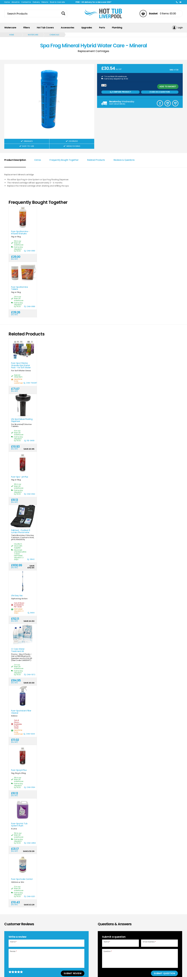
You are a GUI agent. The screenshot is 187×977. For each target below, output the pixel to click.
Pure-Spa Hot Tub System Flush (19, 825)
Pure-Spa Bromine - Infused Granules (20, 232)
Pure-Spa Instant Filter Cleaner (21, 712)
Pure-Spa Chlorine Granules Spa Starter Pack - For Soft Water (21, 365)
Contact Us (26, 2)
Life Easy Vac (17, 596)
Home (7, 2)
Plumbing (117, 27)
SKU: (172, 69)
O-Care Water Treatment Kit (17, 650)
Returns (45, 2)
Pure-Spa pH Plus (19, 770)
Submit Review (73, 973)
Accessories (67, 27)
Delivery (36, 2)
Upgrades (86, 27)
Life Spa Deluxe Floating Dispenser (21, 420)
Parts (102, 27)
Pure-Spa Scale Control (21, 879)
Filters (26, 27)
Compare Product (120, 92)
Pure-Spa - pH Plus (19, 477)
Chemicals (54, 34)
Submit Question (164, 973)
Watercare (10, 27)
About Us (15, 2)
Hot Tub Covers (45, 27)
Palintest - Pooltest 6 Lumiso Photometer (20, 531)
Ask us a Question (160, 92)
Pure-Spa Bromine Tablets (19, 288)
